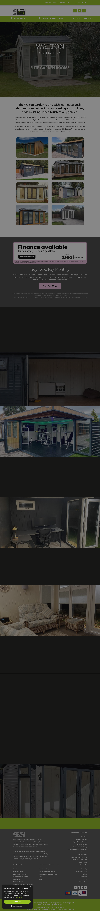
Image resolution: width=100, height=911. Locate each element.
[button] (17, 906)
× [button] (30, 887)
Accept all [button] (17, 901)
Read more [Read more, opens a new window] (18, 898)
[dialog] (50, 455)
